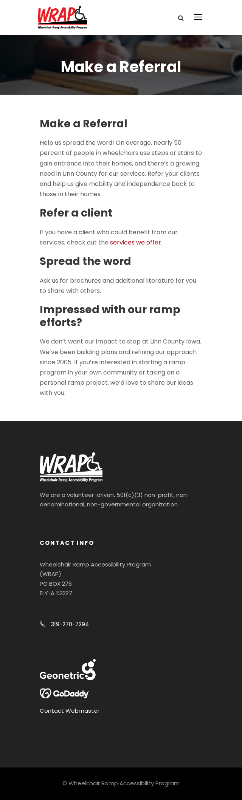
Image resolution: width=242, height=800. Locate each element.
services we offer (135, 242)
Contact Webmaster (69, 711)
